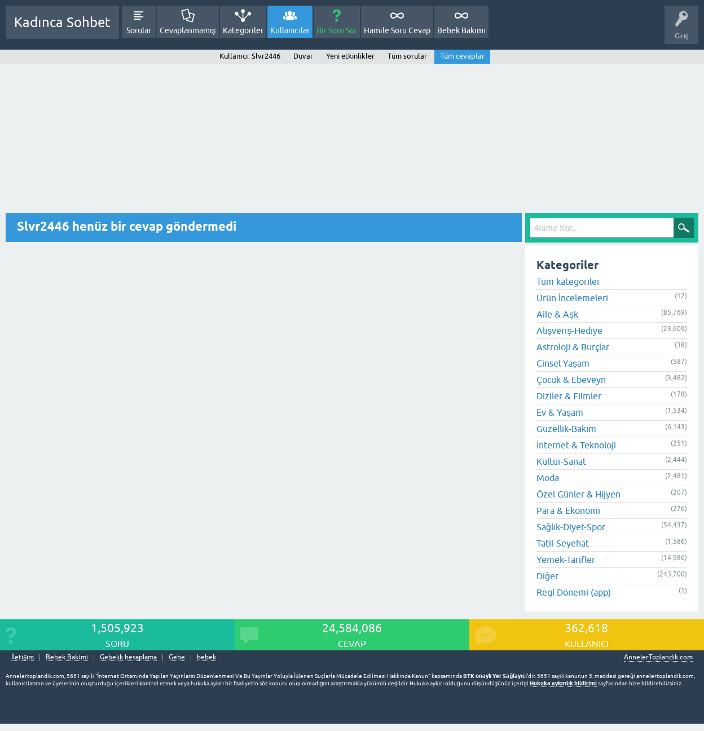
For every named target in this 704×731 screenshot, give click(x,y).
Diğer (547, 576)
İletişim (22, 657)
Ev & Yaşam (559, 412)
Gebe (177, 657)
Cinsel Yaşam (562, 363)
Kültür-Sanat (561, 461)
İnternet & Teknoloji (576, 445)
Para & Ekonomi (568, 510)
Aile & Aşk (557, 314)
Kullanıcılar (290, 30)
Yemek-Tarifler (565, 559)
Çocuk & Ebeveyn (571, 380)
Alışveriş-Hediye (569, 330)
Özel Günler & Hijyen (578, 494)
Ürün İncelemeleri (572, 298)
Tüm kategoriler (568, 281)
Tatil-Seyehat (562, 543)
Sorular (138, 30)
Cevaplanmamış (188, 30)
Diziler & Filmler (568, 396)
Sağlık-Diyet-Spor (570, 527)
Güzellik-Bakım (566, 429)
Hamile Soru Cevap (397, 30)
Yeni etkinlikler (350, 56)
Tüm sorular (407, 56)
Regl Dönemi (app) (573, 592)
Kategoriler (243, 30)
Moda (547, 478)
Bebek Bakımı (461, 30)
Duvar (303, 56)
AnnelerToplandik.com (658, 657)
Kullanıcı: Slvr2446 (249, 56)
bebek (206, 657)
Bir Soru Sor (336, 30)
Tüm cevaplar (462, 56)
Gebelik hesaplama (128, 657)
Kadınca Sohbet (62, 22)
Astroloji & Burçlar (572, 347)
